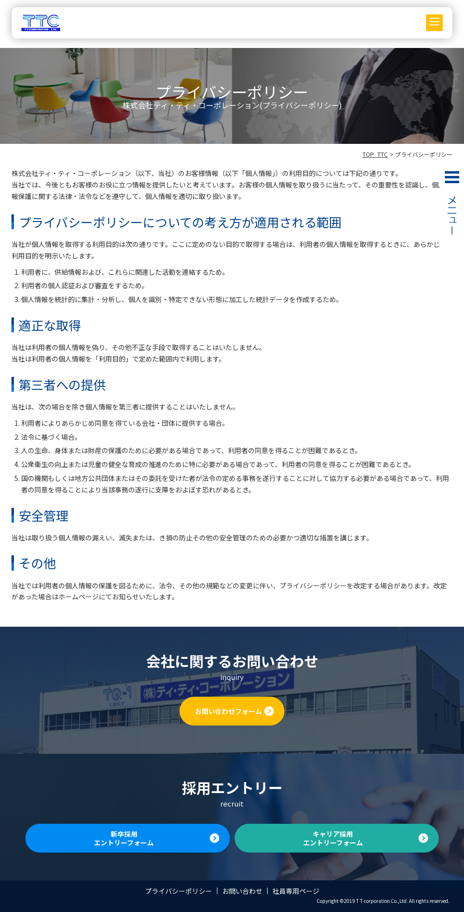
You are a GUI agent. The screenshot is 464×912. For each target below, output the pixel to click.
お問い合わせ (242, 891)
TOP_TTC (375, 154)
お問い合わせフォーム (228, 711)
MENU (452, 208)
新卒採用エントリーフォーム (124, 838)
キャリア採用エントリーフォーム (333, 838)
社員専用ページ (295, 891)
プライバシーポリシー (178, 891)
